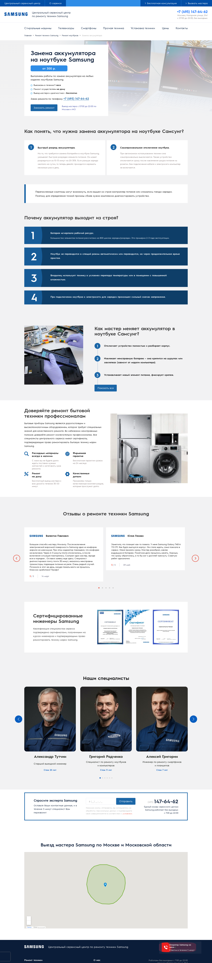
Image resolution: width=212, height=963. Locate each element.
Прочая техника (113, 28)
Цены (165, 28)
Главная (28, 35)
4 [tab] (109, 587)
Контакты (182, 28)
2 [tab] (102, 587)
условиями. (127, 813)
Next (195, 558)
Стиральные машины (37, 28)
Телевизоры (66, 28)
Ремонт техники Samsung (46, 35)
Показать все (105, 388)
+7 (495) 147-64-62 (76, 98)
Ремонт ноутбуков (70, 35)
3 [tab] (106, 587)
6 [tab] (111, 778)
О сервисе (55, 3)
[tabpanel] (63, 554)
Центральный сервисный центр (22, 3)
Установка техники (143, 28)
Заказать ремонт (44, 107)
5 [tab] (113, 587)
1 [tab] (98, 587)
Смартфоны (88, 28)
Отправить (125, 801)
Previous (16, 558)
